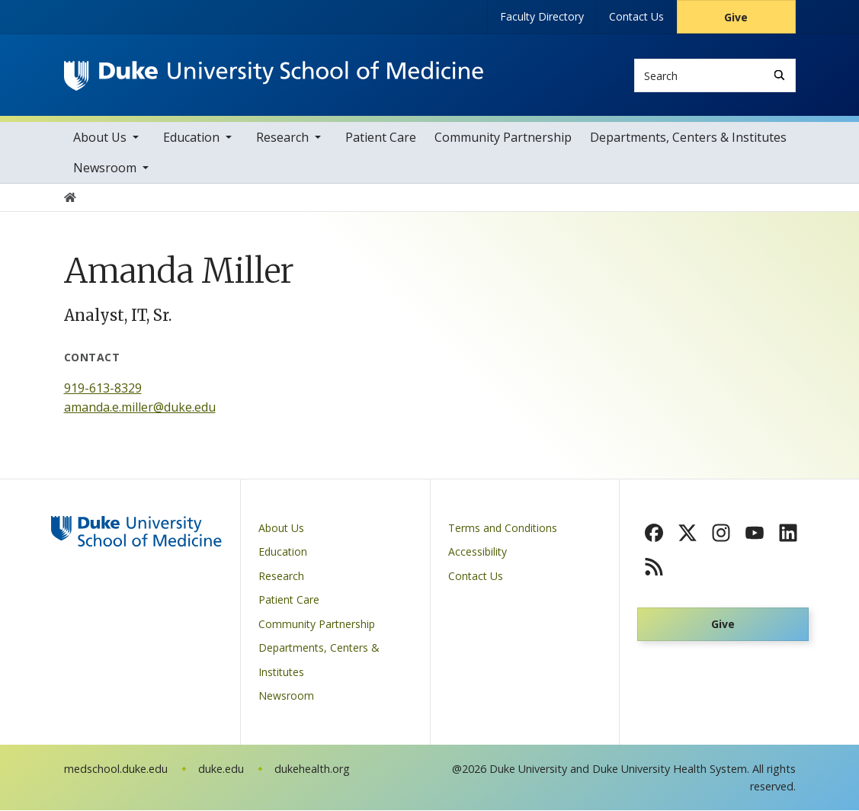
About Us (100, 138)
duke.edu (221, 769)
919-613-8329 (103, 388)
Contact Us (636, 16)
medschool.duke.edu (116, 769)
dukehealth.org (312, 769)
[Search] (779, 75)
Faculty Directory (542, 16)
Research (282, 138)
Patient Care (380, 138)
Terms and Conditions (502, 528)
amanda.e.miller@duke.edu (140, 408)
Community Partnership (503, 138)
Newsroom (104, 168)
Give (736, 17)
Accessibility (477, 553)
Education (191, 138)
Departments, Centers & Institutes (688, 138)
